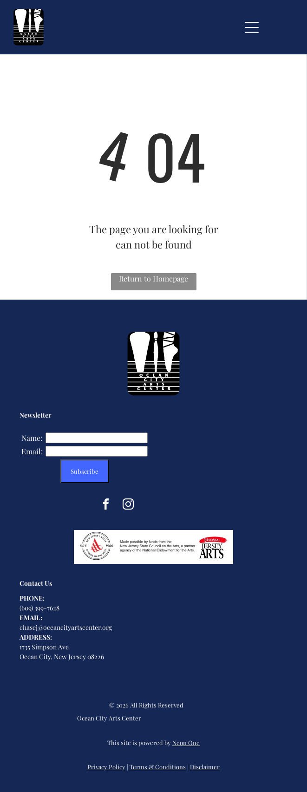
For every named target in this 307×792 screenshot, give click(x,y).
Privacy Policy (106, 767)
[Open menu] (252, 27)
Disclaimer (205, 767)
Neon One (186, 742)
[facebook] (106, 505)
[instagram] (128, 505)
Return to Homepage (153, 278)
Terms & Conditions (158, 767)
